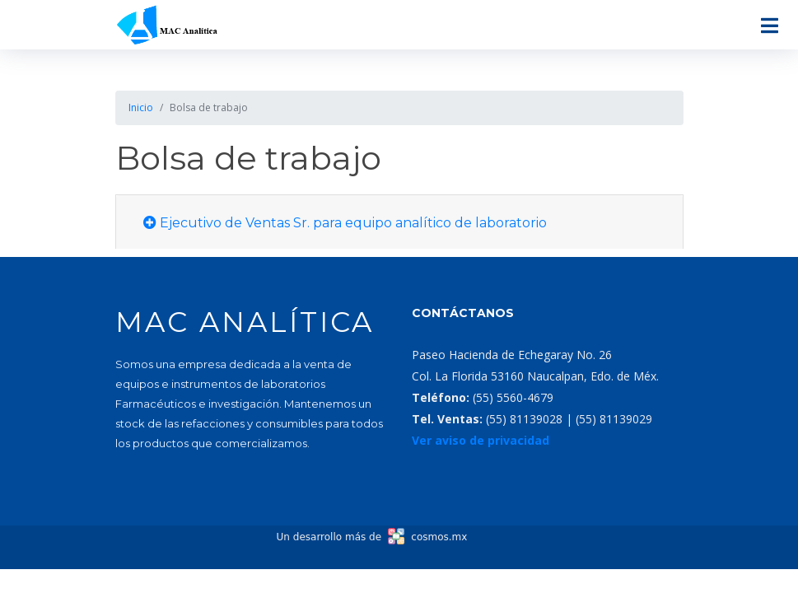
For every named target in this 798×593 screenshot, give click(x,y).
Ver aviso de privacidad (480, 440)
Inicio (140, 107)
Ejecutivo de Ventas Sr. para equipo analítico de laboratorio (345, 223)
